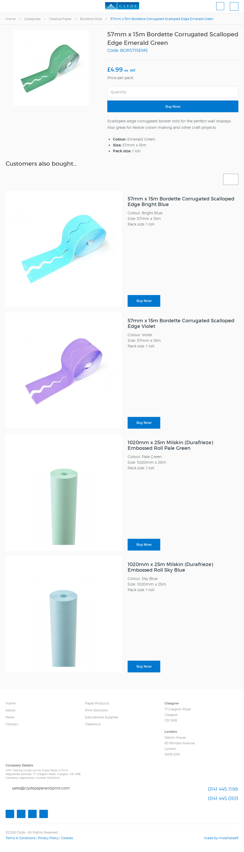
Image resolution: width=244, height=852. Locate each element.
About (11, 710)
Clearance (93, 724)
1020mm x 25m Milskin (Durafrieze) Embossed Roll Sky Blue (170, 567)
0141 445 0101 (223, 798)
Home (11, 19)
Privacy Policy (48, 838)
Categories (32, 19)
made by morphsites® (221, 838)
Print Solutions (96, 710)
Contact (12, 724)
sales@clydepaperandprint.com (41, 788)
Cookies (67, 838)
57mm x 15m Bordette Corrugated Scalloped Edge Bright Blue (181, 201)
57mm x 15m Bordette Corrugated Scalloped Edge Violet (181, 323)
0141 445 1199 (223, 789)
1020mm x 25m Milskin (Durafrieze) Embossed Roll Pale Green (170, 445)
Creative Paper (60, 19)
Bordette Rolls (91, 19)
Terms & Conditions (20, 838)
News (10, 717)
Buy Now (173, 106)
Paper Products (97, 703)
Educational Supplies (101, 717)
